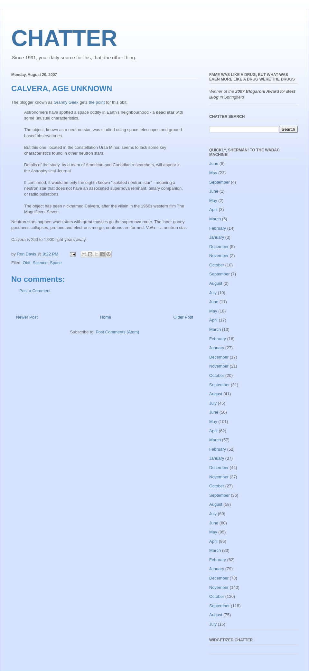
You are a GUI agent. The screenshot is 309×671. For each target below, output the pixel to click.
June (213, 163)
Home (105, 317)
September (219, 182)
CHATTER (64, 38)
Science (40, 262)
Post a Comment (35, 290)
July (213, 292)
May (213, 172)
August (215, 283)
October (216, 265)
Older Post (183, 317)
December (219, 246)
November (219, 255)
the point (97, 102)
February (217, 228)
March (215, 218)
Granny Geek (66, 102)
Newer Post (27, 317)
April (213, 209)
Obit (26, 262)
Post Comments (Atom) (117, 332)
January (216, 237)
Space (56, 262)
